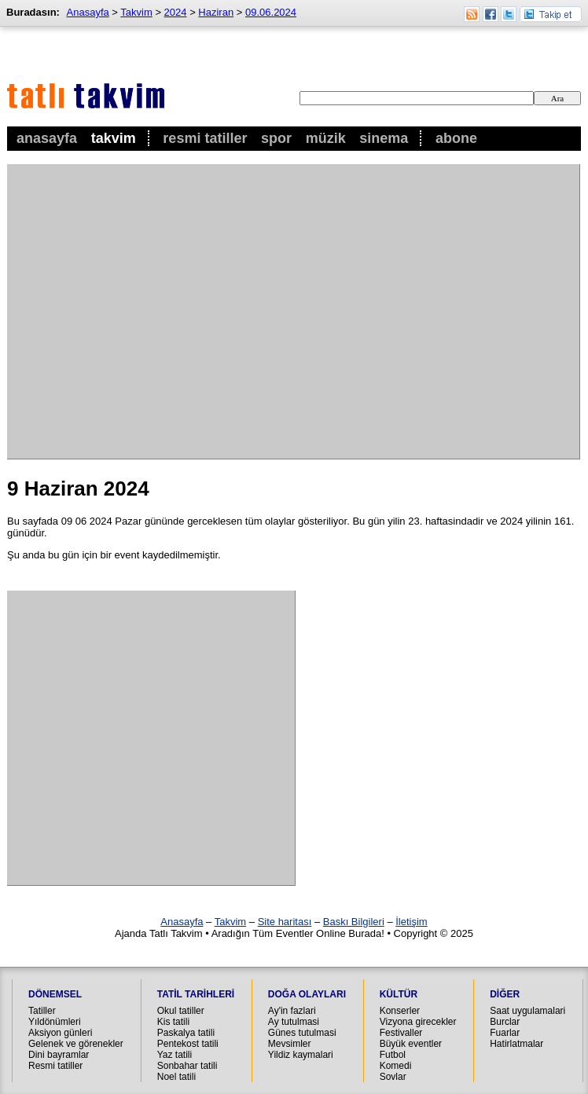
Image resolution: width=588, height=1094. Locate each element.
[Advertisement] (147, 311)
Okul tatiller (180, 1010)
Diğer (505, 994)
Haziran (215, 12)
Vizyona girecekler (418, 1021)
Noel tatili (176, 1076)
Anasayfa (47, 138)
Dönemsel (55, 994)
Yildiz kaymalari (300, 1054)
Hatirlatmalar (516, 1043)
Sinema (383, 138)
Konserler (400, 1010)
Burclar (505, 1021)
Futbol (393, 1054)
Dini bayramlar (58, 1054)
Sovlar (393, 1076)
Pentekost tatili (188, 1043)
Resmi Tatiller (205, 138)
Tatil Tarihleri (195, 994)
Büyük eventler (411, 1043)
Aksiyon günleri (60, 1032)
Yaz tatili (174, 1054)
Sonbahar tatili (187, 1065)
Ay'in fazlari (292, 1010)
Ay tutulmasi (293, 1021)
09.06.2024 (270, 12)
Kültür (398, 994)
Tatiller (42, 1010)
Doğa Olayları (307, 994)
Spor (276, 138)
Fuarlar (505, 1032)
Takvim (113, 138)
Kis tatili (173, 1021)
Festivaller (401, 1032)
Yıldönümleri (54, 1021)
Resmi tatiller (55, 1065)
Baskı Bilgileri (353, 922)
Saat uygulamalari (527, 1010)
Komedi (396, 1065)
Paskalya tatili (186, 1032)
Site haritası (285, 922)
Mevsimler (289, 1043)
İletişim (411, 922)
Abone (456, 138)
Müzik (326, 138)
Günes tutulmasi (302, 1032)
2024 (175, 12)
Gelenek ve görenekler (75, 1043)
